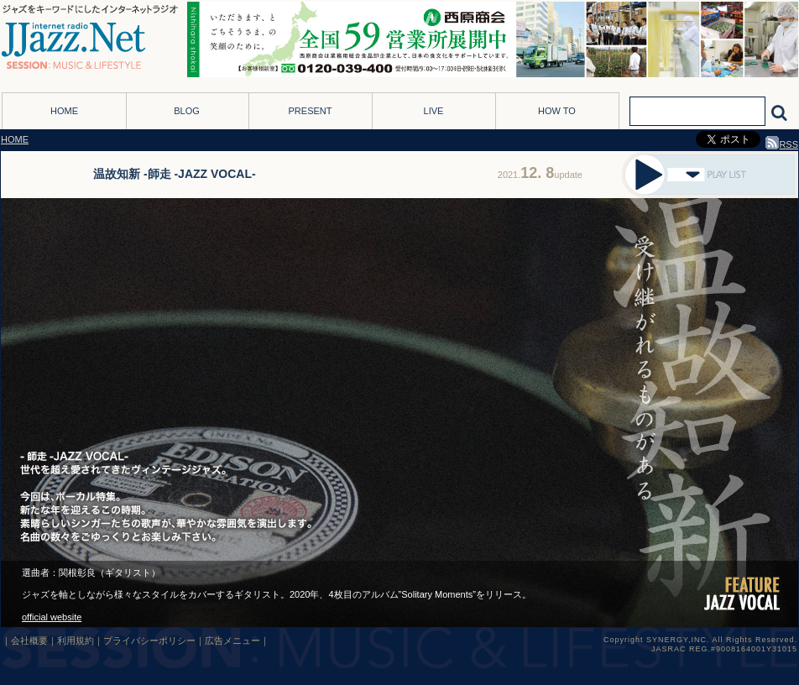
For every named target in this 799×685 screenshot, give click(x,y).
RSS (781, 144)
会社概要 (29, 640)
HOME (64, 111)
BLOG (187, 111)
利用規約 (75, 640)
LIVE (434, 111)
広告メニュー (232, 640)
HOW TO (557, 111)
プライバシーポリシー (149, 640)
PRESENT (310, 111)
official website (51, 617)
